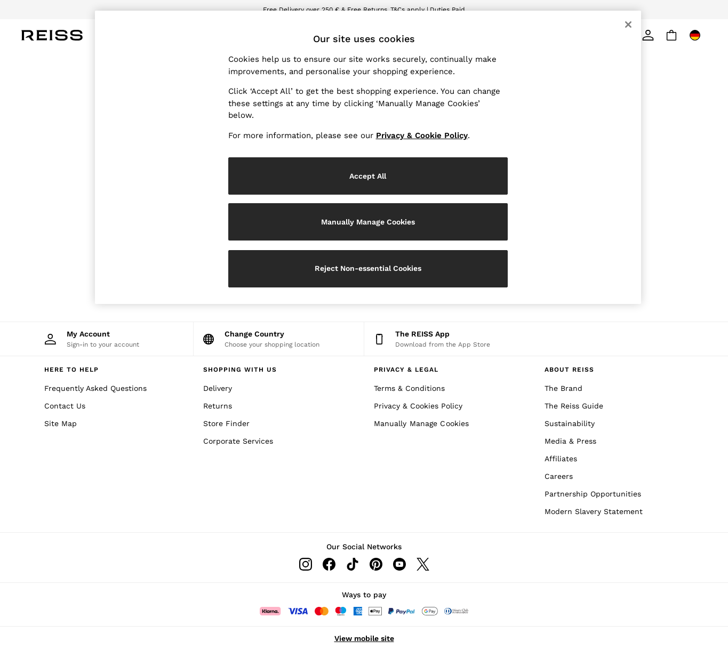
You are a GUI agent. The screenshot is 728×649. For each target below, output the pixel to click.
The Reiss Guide (574, 406)
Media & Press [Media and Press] (570, 441)
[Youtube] (399, 564)
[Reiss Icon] (52, 35)
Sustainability (570, 423)
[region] (368, 157)
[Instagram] (305, 564)
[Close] (628, 24)
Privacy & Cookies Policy (418, 406)
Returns (217, 406)
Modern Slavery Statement (594, 511)
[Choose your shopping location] (279, 339)
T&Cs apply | (409, 9)
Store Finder (226, 423)
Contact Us (64, 406)
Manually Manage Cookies (421, 423)
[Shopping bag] (671, 35)
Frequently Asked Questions (95, 388)
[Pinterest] (376, 564)
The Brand (563, 388)
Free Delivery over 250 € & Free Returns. (326, 9)
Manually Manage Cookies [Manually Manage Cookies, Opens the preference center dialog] (368, 222)
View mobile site (364, 638)
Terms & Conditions (409, 388)
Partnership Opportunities (593, 494)
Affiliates (561, 458)
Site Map (60, 423)
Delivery (217, 388)
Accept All (367, 176)
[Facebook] (329, 564)
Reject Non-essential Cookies (368, 268)
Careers (559, 476)
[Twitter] (423, 564)
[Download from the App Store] (449, 339)
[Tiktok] (352, 564)
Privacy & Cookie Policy (422, 135)
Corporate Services (238, 441)
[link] (648, 35)
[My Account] (108, 339)
